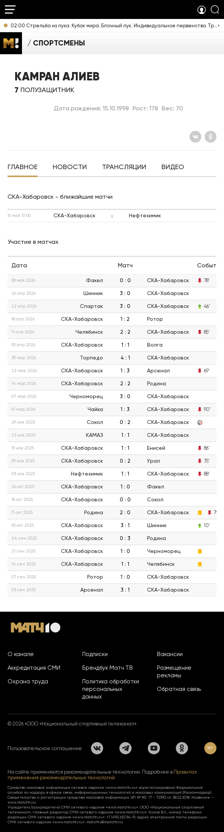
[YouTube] (154, 748)
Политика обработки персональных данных (110, 689)
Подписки (95, 654)
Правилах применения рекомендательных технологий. (102, 774)
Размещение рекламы (174, 671)
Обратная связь (179, 689)
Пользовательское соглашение (45, 748)
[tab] (23, 167)
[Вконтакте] (195, 137)
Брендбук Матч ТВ (107, 667)
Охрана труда (28, 681)
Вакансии (170, 654)
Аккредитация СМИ (34, 667)
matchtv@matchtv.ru (104, 822)
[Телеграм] (125, 748)
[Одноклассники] (210, 137)
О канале (21, 654)
